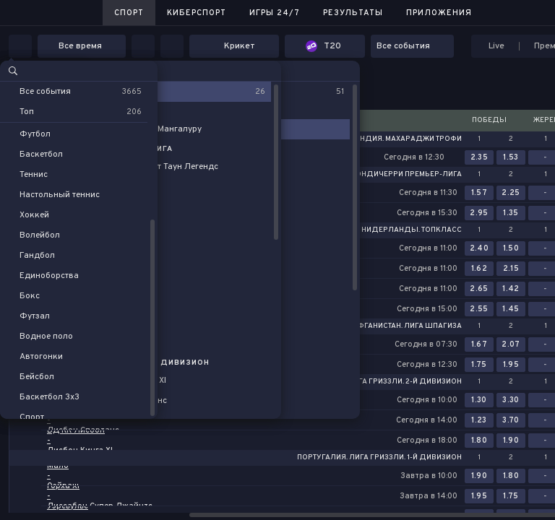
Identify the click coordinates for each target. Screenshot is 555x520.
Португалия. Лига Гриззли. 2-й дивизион (379, 382)
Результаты (353, 13)
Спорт (129, 13)
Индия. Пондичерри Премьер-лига (391, 174)
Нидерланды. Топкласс (411, 230)
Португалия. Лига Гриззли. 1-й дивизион (379, 458)
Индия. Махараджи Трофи (408, 139)
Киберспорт (196, 13)
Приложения (439, 13)
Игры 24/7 (274, 13)
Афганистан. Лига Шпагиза (407, 326)
